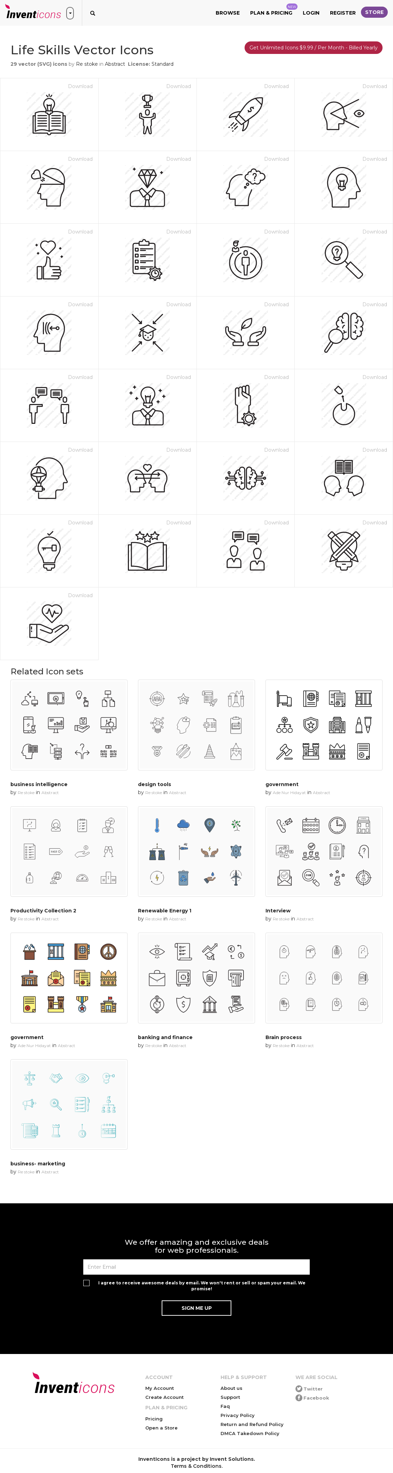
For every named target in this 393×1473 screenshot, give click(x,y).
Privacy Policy (238, 1415)
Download (80, 86)
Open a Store (161, 1428)
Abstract (115, 64)
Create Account (164, 1397)
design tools (154, 784)
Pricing (154, 1418)
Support (230, 1397)
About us (231, 1388)
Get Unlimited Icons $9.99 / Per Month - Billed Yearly (313, 48)
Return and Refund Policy (252, 1424)
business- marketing (37, 1164)
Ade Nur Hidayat (289, 792)
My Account (159, 1388)
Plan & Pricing (274, 9)
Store (374, 12)
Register (343, 13)
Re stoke (87, 64)
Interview (278, 911)
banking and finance (165, 1037)
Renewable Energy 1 (164, 911)
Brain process (283, 1037)
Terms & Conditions (196, 1466)
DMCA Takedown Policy (250, 1433)
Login (311, 13)
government (282, 784)
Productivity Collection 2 (43, 911)
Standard (163, 64)
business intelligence (39, 784)
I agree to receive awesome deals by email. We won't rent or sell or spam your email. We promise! (202, 1285)
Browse (228, 13)
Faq (225, 1406)
